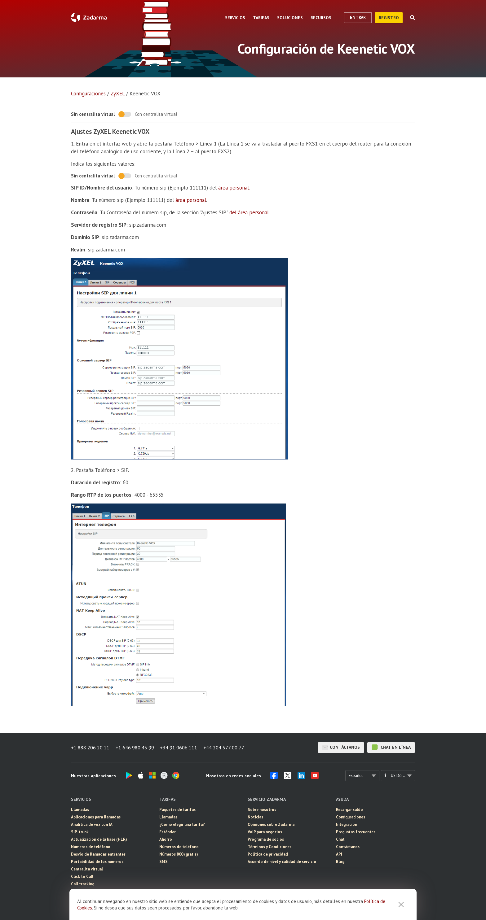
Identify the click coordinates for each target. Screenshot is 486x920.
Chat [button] (340, 839)
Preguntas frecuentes (355, 832)
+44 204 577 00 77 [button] (224, 747)
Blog (340, 861)
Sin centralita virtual (93, 114)
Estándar (167, 832)
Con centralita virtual (156, 114)
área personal (233, 187)
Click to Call (82, 876)
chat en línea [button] (391, 747)
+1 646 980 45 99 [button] (135, 747)
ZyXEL (118, 93)
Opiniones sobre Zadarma (271, 824)
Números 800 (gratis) (178, 854)
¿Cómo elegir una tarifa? (182, 824)
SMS (163, 861)
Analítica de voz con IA (92, 824)
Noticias (255, 817)
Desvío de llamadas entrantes (98, 854)
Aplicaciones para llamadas (96, 817)
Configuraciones (88, 93)
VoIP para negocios (265, 832)
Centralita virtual (87, 869)
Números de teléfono (90, 846)
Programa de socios (266, 839)
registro (389, 17)
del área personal (249, 212)
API (339, 854)
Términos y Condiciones (269, 846)
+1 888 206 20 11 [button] (90, 747)
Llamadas (80, 809)
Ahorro (165, 839)
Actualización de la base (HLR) (99, 839)
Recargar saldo (349, 809)
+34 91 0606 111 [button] (178, 747)
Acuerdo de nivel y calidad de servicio (282, 861)
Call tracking (82, 884)
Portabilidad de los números (97, 861)
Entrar (358, 17)
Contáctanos (341, 747)
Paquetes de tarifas (177, 809)
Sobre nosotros (262, 809)
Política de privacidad (268, 854)
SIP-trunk (80, 832)
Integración (346, 824)
